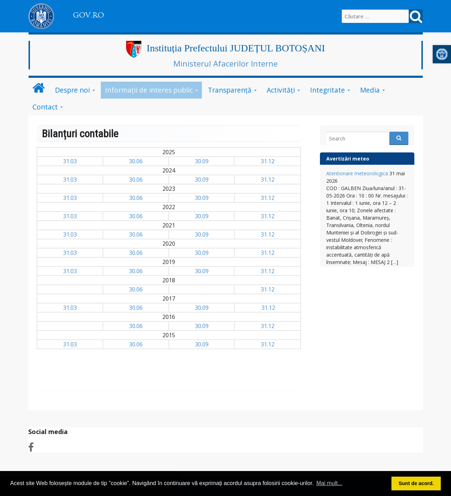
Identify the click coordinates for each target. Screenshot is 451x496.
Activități (281, 90)
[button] (442, 54)
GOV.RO (88, 15)
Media (370, 90)
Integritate (327, 90)
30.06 (136, 161)
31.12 (267, 161)
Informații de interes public (149, 90)
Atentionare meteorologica (357, 173)
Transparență (230, 90)
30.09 (202, 161)
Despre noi (72, 90)
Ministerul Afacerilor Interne (225, 63)
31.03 (70, 161)
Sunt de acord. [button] (416, 483)
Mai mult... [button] (329, 483)
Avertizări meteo (347, 158)
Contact (45, 107)
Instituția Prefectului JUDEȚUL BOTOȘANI (236, 48)
